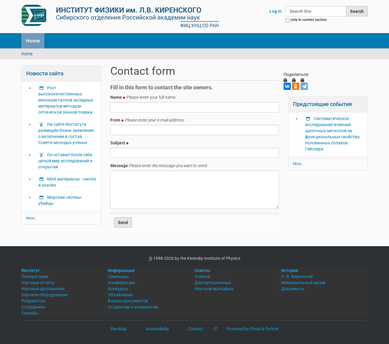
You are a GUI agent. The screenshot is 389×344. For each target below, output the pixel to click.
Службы (29, 313)
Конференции (121, 282)
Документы (293, 288)
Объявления (120, 294)
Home (33, 41)
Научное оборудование (44, 294)
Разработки (33, 300)
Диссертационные (212, 282)
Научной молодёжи (213, 288)
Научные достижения (42, 288)
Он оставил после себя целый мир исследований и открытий (65, 160)
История (289, 270)
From (147, 120)
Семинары (118, 276)
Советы (202, 270)
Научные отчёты (38, 282)
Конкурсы (118, 288)
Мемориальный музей (303, 282)
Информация (121, 270)
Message (159, 165)
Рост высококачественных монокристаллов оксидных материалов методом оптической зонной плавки (65, 100)
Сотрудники (33, 306)
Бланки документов (128, 300)
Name (143, 97)
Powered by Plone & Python (253, 328)
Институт (30, 270)
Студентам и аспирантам (133, 306)
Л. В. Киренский (297, 276)
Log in (275, 11)
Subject (119, 142)
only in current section (309, 20)
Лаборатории (34, 276)
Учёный (202, 276)
